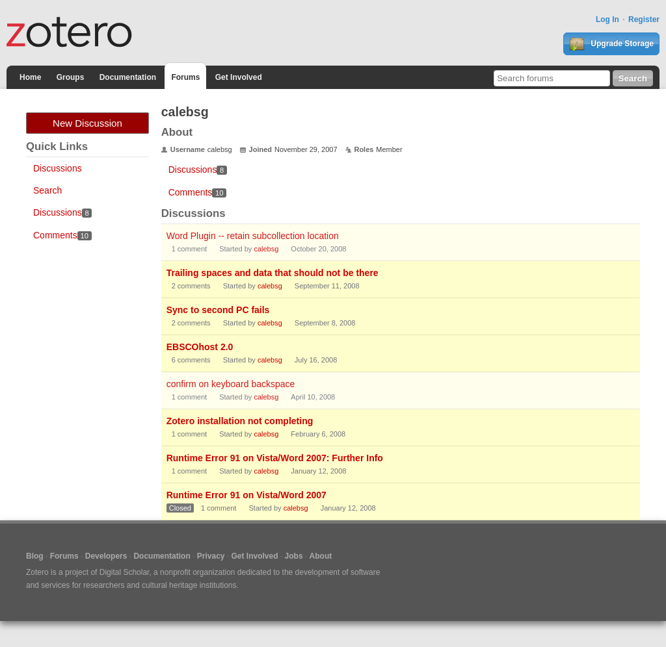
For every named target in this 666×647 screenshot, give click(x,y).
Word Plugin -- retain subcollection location (252, 236)
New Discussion (87, 123)
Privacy (211, 556)
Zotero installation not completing (239, 421)
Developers (106, 556)
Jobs (294, 556)
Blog (35, 556)
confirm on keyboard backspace (230, 384)
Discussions (57, 168)
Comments (62, 235)
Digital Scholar (125, 572)
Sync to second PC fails (218, 310)
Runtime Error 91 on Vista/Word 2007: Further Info (274, 458)
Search (47, 190)
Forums (185, 77)
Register (643, 19)
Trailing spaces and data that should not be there (272, 273)
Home (30, 77)
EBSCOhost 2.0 (199, 347)
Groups (71, 77)
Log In (607, 19)
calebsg (266, 249)
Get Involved (238, 77)
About (321, 556)
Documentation (128, 77)
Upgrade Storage (611, 44)
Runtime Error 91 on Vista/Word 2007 (246, 495)
